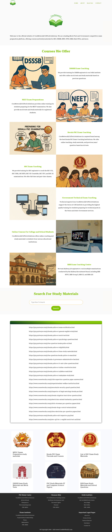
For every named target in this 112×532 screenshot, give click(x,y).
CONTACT (98, 3)
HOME (76, 3)
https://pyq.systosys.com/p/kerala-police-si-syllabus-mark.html (50, 371)
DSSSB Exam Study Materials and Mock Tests (20, 485)
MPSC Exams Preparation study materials (20, 454)
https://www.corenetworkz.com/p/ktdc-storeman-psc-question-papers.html (54, 403)
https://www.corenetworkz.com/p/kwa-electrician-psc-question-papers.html (55, 411)
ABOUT (82, 3)
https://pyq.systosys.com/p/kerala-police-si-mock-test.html (49, 335)
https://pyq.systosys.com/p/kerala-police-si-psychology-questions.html (53, 339)
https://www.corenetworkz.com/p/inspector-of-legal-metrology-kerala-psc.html (55, 391)
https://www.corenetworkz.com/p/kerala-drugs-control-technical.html (52, 407)
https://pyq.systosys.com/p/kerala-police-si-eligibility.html (49, 347)
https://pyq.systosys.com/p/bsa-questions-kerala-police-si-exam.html (52, 355)
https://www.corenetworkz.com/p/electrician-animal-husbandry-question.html (55, 399)
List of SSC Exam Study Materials (89, 455)
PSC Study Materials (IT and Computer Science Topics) (56, 485)
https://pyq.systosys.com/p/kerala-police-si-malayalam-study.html (51, 375)
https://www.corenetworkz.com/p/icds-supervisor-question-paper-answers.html (56, 379)
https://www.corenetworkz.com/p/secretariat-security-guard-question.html (54, 387)
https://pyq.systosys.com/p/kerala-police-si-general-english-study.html (53, 331)
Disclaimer (87, 523)
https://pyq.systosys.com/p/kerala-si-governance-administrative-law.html (54, 359)
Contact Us (87, 525)
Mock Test (90, 3)
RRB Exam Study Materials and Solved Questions (88, 485)
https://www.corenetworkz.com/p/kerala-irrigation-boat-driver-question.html (55, 395)
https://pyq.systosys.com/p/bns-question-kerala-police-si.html (50, 343)
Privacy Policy (87, 518)
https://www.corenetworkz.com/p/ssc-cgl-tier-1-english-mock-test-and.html (54, 419)
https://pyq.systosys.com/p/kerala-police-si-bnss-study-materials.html (53, 351)
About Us (87, 515)
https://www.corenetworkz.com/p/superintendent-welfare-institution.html (54, 383)
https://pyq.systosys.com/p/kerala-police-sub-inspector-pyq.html (51, 415)
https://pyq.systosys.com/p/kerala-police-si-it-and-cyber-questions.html (53, 363)
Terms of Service (87, 520)
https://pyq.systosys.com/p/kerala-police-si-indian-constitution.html (52, 367)
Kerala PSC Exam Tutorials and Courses (55, 455)
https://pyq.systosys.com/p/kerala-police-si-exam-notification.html (52, 327)
